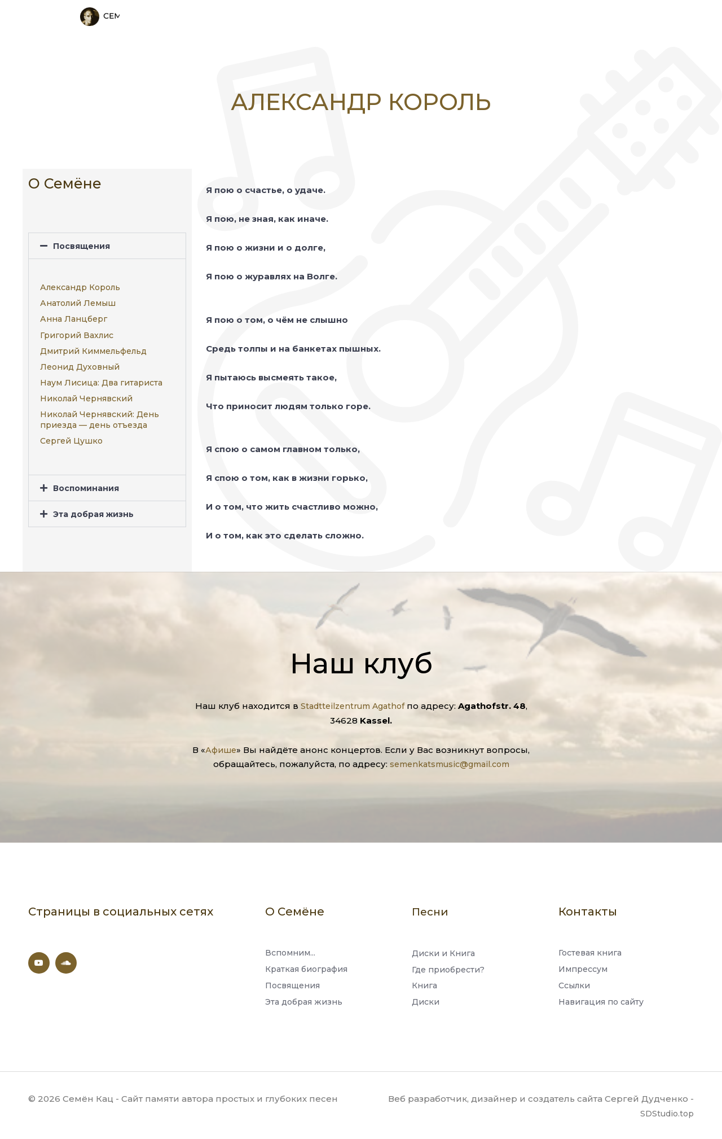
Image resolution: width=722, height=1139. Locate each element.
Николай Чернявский (86, 394)
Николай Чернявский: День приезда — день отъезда (99, 415)
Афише (221, 745)
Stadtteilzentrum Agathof (352, 701)
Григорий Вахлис (76, 331)
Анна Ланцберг (73, 315)
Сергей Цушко (71, 436)
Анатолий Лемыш (78, 299)
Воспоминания (88, 484)
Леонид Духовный (80, 362)
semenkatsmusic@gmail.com (449, 759)
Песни (431, 907)
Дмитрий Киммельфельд (93, 346)
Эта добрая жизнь (96, 510)
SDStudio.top (665, 1112)
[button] (107, 241)
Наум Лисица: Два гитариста (101, 379)
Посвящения (83, 241)
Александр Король (80, 283)
